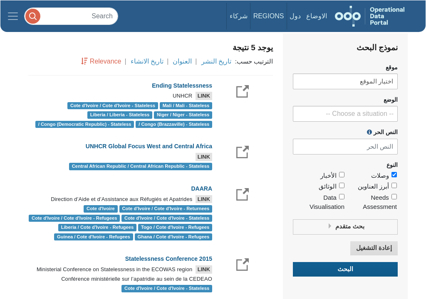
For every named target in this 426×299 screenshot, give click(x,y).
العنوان (182, 61)
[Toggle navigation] (13, 16)
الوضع (391, 100)
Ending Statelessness (182, 85)
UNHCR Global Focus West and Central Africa (149, 146)
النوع (392, 165)
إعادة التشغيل (374, 248)
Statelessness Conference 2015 (168, 258)
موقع (392, 67)
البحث (345, 269)
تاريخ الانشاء (147, 61)
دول (295, 16)
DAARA (201, 188)
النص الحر (382, 132)
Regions (268, 16)
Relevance (105, 61)
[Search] (71, 16)
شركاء (239, 16)
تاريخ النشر (216, 61)
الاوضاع (316, 16)
